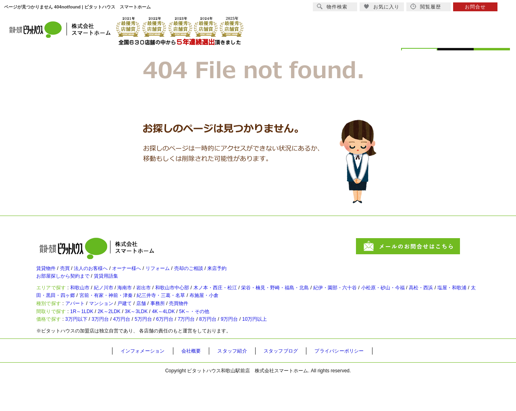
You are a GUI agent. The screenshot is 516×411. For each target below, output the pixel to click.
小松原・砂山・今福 (452, 298)
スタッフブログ (297, 383)
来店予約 (255, 272)
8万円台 (248, 350)
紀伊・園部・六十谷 (395, 298)
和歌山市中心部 (201, 298)
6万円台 (194, 350)
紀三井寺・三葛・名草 (269, 310)
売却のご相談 (221, 272)
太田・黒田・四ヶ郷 (141, 310)
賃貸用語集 (119, 283)
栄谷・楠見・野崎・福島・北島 (324, 298)
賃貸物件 (47, 272)
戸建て (143, 323)
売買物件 (210, 323)
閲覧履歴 (425, 7)
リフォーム (183, 272)
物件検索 (332, 7)
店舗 (163, 323)
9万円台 (275, 350)
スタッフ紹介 (244, 383)
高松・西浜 (55, 310)
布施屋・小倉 (321, 310)
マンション (114, 323)
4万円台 (140, 350)
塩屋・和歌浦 (92, 310)
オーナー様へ (146, 272)
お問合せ (475, 7)
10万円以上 (306, 350)
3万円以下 (84, 350)
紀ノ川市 (117, 298)
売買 (71, 272)
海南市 (143, 298)
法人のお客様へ (103, 272)
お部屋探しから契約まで (67, 283)
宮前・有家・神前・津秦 (204, 310)
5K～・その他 (235, 336)
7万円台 (221, 350)
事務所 (184, 323)
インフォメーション (146, 383)
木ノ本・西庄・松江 (252, 298)
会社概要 (199, 383)
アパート (82, 323)
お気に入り (381, 7)
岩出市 (166, 298)
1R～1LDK (91, 336)
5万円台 (167, 350)
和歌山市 (88, 298)
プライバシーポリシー (361, 383)
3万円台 (114, 350)
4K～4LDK (196, 336)
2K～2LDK (126, 336)
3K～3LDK (161, 336)
